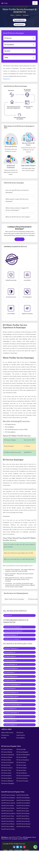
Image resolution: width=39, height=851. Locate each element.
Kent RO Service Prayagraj (23, 826)
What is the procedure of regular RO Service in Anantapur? (17, 209)
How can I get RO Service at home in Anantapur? (17, 191)
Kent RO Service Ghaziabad (23, 805)
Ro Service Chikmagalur (11, 712)
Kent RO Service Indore (7, 818)
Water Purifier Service (7, 732)
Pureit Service (5, 735)
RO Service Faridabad (7, 762)
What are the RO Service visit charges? (17, 217)
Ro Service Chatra (10, 680)
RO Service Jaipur (21, 765)
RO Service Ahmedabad (23, 754)
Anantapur (26, 15)
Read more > (7, 79)
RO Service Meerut (6, 778)
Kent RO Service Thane (7, 816)
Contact (26, 850)
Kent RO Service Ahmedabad (23, 800)
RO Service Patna (21, 770)
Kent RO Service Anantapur (12, 639)
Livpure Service (21, 735)
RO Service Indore (6, 773)
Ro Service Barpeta (10, 708)
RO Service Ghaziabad (23, 760)
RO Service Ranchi (6, 775)
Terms (11, 850)
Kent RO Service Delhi (22, 795)
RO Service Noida (6, 760)
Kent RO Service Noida (7, 805)
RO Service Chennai (6, 757)
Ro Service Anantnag (10, 700)
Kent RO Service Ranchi (7, 821)
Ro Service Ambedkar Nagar (12, 704)
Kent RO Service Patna (23, 816)
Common (18, 15)
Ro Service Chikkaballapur (12, 684)
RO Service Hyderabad (7, 754)
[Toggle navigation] (35, 3)
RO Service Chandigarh (7, 783)
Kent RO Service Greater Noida (23, 821)
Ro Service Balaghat (10, 725)
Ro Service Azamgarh (10, 668)
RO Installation (19, 45)
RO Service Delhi (21, 749)
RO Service (19, 38)
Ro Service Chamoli (10, 721)
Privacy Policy (18, 850)
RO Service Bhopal (22, 773)
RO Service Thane (6, 770)
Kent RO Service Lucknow (8, 813)
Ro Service (8, 615)
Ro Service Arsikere (10, 660)
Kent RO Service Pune (7, 811)
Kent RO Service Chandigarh (8, 829)
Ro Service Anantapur (11, 635)
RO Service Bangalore (22, 752)
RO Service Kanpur (22, 767)
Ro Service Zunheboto (11, 692)
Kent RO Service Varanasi (23, 824)
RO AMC (19, 51)
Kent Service (20, 732)
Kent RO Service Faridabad (8, 808)
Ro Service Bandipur (10, 664)
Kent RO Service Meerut (8, 824)
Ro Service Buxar (9, 652)
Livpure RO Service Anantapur (13, 631)
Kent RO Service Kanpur (23, 813)
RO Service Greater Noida (23, 775)
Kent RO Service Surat (23, 808)
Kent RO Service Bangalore (23, 797)
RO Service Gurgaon (6, 749)
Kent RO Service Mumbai (8, 797)
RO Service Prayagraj (22, 781)
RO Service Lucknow (6, 767)
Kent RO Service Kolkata (23, 803)
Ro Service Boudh (9, 688)
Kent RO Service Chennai (8, 803)
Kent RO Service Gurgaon (8, 795)
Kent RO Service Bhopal (23, 818)
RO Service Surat (21, 762)
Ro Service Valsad (10, 656)
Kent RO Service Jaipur (23, 811)
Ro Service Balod (9, 716)
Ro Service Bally (9, 672)
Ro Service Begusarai (10, 676)
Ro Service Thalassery (11, 648)
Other (19, 57)
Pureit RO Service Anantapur (13, 627)
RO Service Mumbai (6, 752)
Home (12, 15)
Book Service (19, 24)
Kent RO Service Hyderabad (8, 800)
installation (24, 235)
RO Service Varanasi (22, 778)
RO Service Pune (5, 765)
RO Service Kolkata (22, 757)
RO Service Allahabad (7, 781)
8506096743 (19, 20)
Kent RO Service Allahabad (8, 826)
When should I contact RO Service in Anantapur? (17, 200)
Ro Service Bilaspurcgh (11, 696)
